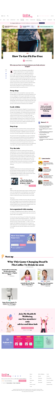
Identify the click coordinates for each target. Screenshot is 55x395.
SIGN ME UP (22, 380)
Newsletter (40, 380)
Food (8, 19)
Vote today (32, 27)
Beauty (42, 282)
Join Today (27, 332)
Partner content (22, 20)
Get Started (42, 23)
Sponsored (48, 282)
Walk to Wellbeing (39, 20)
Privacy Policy (49, 378)
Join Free (46, 116)
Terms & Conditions (20, 247)
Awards (44, 19)
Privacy (13, 248)
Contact (48, 376)
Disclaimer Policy (49, 384)
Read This (32, 186)
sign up (22, 245)
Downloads (32, 19)
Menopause (13, 19)
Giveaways (50, 19)
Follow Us (8, 346)
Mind (18, 19)
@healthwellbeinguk (8, 349)
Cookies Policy (18, 248)
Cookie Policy (49, 382)
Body (4, 19)
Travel (27, 19)
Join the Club (46, 104)
